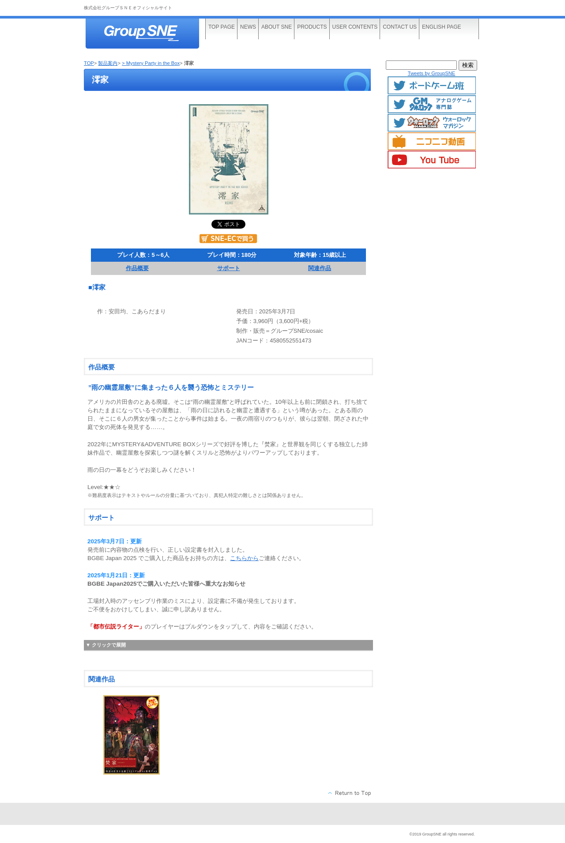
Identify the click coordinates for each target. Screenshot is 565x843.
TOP (89, 63)
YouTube (432, 160)
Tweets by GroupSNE (432, 73)
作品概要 (137, 268)
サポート (228, 268)
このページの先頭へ (350, 793)
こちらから (244, 558)
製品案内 (107, 63)
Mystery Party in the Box (153, 63)
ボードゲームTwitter (432, 85)
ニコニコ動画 (432, 141)
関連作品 (319, 268)
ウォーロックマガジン (432, 122)
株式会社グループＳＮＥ (150, 34)
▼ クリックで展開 (106, 644)
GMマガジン (432, 104)
